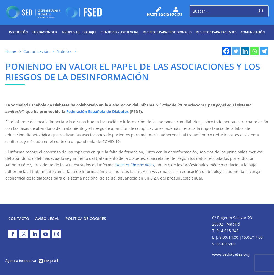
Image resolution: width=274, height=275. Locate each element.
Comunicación (253, 32)
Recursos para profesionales (167, 32)
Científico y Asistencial (120, 32)
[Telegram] (264, 51)
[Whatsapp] (254, 51)
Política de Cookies (85, 219)
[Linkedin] (245, 51)
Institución (18, 32)
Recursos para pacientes (216, 32)
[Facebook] (226, 51)
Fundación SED (44, 32)
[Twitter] (236, 51)
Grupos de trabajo (79, 32)
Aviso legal (47, 219)
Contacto (18, 219)
